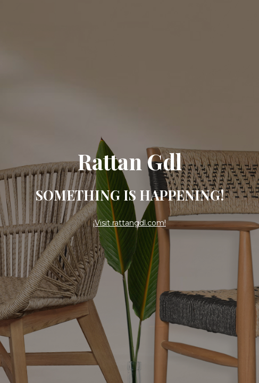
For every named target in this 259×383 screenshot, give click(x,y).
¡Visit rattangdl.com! (129, 223)
